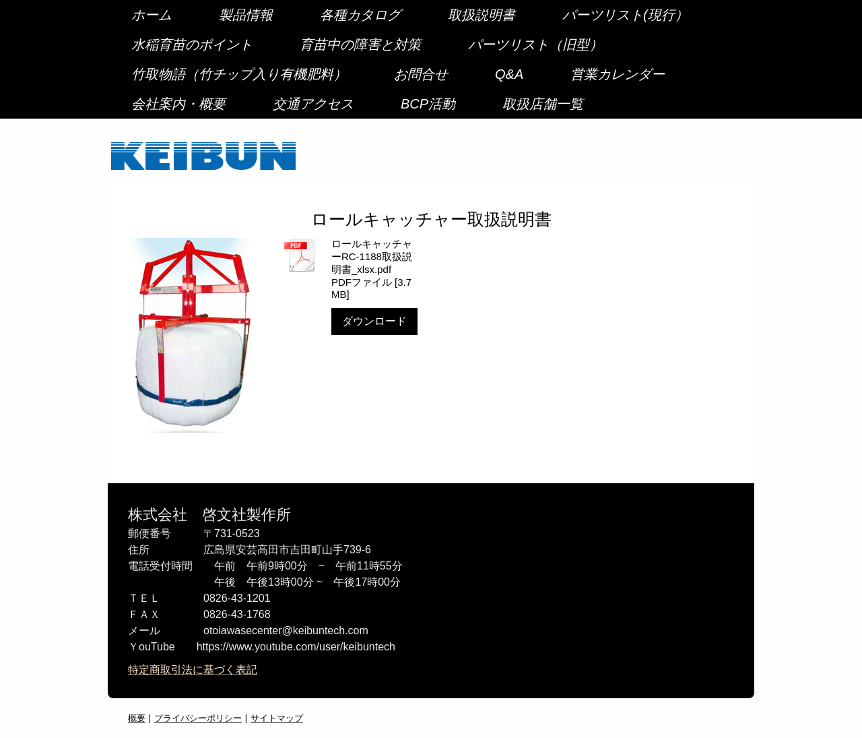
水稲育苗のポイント (192, 44)
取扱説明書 (481, 14)
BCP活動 (428, 103)
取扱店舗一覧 (542, 103)
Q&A (509, 74)
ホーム (151, 14)
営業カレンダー (617, 74)
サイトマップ (277, 718)
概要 (136, 718)
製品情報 (246, 14)
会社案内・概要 (178, 103)
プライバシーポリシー (198, 718)
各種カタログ (360, 14)
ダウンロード (374, 321)
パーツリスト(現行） (625, 14)
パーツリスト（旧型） (535, 44)
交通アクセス (313, 103)
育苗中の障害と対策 (360, 44)
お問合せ (421, 74)
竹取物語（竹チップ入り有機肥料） (239, 74)
